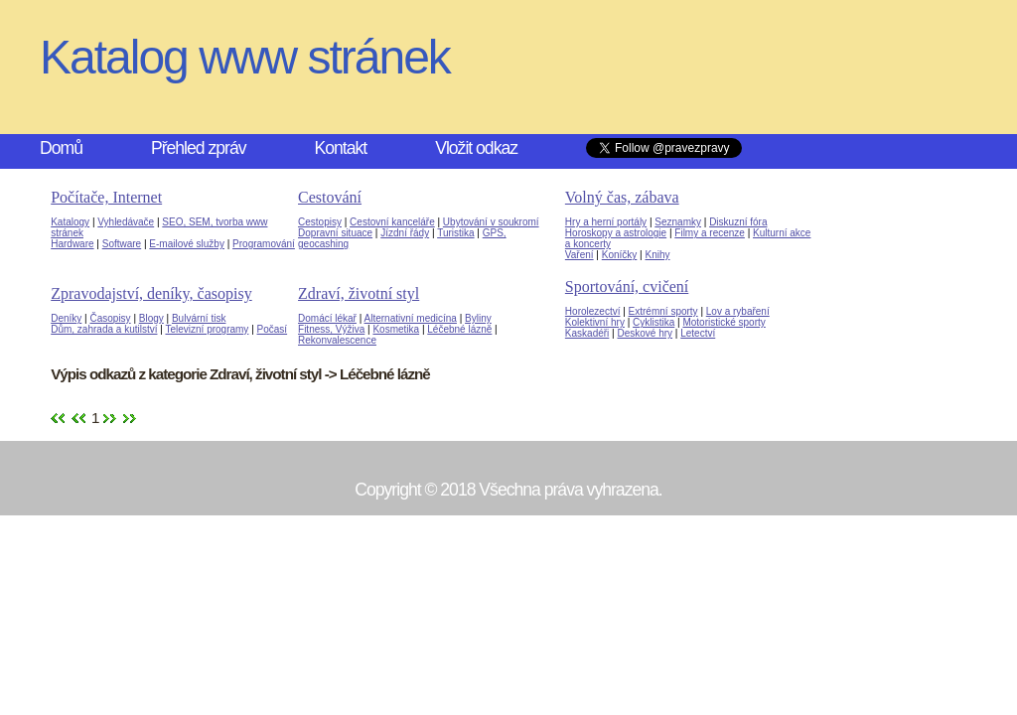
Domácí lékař (327, 318)
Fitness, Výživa (331, 329)
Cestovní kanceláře (392, 221)
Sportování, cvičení (626, 286)
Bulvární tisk (198, 318)
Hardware (72, 243)
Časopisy (109, 318)
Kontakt (341, 148)
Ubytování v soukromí (491, 221)
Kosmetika (395, 329)
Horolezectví (593, 311)
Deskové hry (644, 333)
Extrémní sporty (663, 311)
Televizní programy (206, 329)
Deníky (66, 318)
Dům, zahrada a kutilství (104, 329)
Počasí (272, 329)
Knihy (657, 254)
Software (121, 243)
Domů (61, 148)
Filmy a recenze (709, 232)
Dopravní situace (335, 232)
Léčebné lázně (459, 329)
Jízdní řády (404, 232)
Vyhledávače (125, 221)
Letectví (697, 333)
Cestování (330, 197)
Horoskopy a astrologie (615, 232)
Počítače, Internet (106, 197)
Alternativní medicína (410, 318)
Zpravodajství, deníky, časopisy (151, 293)
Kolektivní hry (595, 322)
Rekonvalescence (337, 340)
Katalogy (70, 221)
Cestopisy (320, 221)
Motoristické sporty (723, 322)
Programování (263, 243)
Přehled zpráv (198, 148)
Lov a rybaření (738, 311)
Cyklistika (653, 322)
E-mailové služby (186, 243)
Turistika (455, 232)
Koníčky (620, 254)
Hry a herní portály (606, 221)
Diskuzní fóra (738, 221)
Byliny (478, 318)
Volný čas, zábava (622, 197)
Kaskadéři (587, 333)
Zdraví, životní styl (358, 293)
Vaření (579, 254)
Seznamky (677, 221)
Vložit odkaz (476, 148)
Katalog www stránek (245, 57)
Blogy (151, 318)
